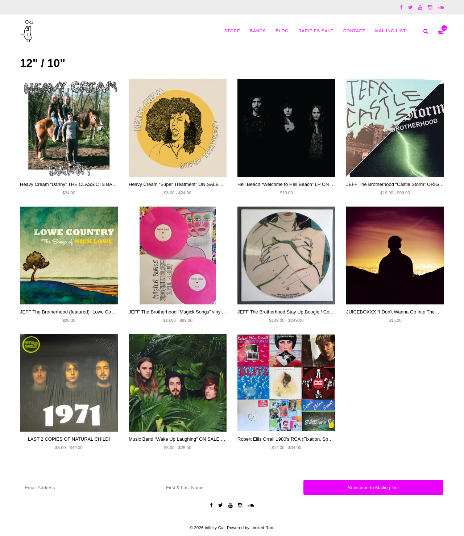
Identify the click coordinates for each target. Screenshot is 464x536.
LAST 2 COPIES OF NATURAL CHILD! (69, 439)
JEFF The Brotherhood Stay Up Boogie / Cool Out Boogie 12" (301, 312)
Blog (282, 30)
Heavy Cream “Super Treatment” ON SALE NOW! (181, 184)
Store (232, 30)
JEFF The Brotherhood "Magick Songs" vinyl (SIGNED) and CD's (197, 312)
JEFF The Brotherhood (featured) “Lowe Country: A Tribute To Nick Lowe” (96, 312)
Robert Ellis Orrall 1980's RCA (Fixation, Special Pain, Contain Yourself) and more (322, 439)
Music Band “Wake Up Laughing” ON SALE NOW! (181, 439)
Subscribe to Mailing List (373, 487)
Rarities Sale (316, 30)
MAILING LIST (390, 30)
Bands (258, 30)
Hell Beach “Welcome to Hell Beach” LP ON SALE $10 (294, 184)
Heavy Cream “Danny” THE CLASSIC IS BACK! (70, 184)
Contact (354, 30)
